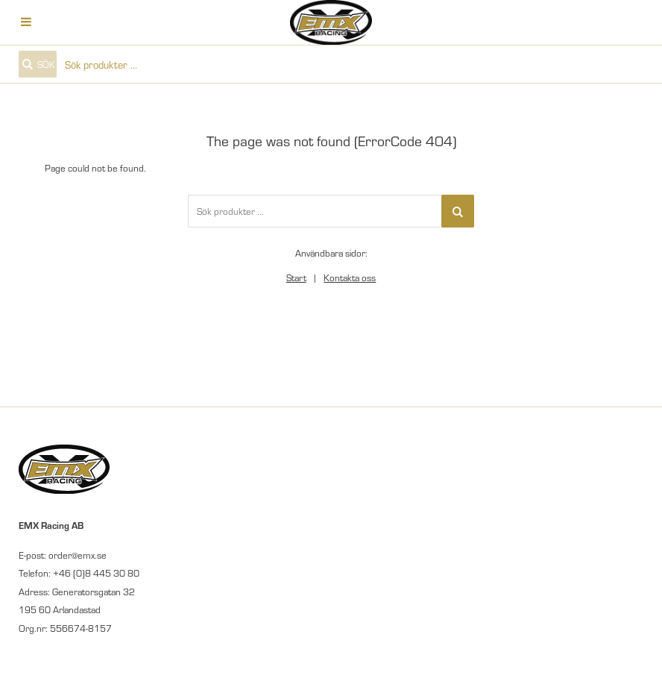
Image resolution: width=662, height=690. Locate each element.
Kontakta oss (350, 277)
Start (296, 277)
